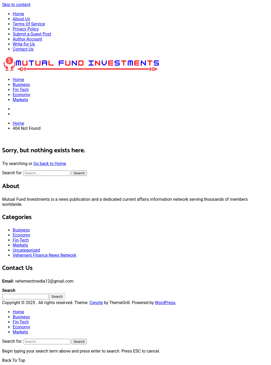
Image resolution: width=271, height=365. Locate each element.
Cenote (96, 302)
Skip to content (16, 4)
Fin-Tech (21, 89)
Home (18, 13)
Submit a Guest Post (32, 34)
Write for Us (24, 44)
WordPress (165, 302)
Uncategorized (26, 250)
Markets (20, 99)
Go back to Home (49, 163)
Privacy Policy (26, 29)
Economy (21, 94)
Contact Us (23, 49)
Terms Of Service (29, 23)
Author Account (27, 39)
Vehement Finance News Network (44, 255)
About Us (21, 18)
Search (8, 290)
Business (21, 84)
